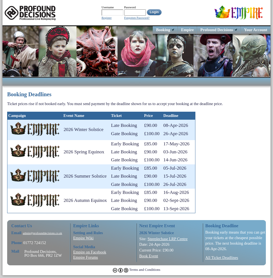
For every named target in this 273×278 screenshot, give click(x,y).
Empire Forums (85, 257)
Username (108, 7)
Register (107, 17)
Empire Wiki (83, 238)
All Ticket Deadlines (221, 257)
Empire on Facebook (89, 252)
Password (130, 7)
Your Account (255, 30)
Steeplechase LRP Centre (168, 239)
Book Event (148, 256)
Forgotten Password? (136, 17)
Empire (187, 30)
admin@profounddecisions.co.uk (42, 233)
